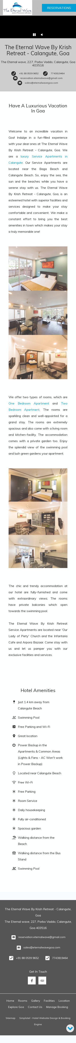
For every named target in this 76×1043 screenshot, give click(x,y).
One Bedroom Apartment (29, 403)
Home (10, 1000)
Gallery (35, 1000)
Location (64, 1000)
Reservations (59, 8)
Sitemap (10, 1018)
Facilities (49, 1000)
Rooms (22, 1000)
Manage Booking (57, 1007)
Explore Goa (16, 1007)
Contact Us (35, 1007)
